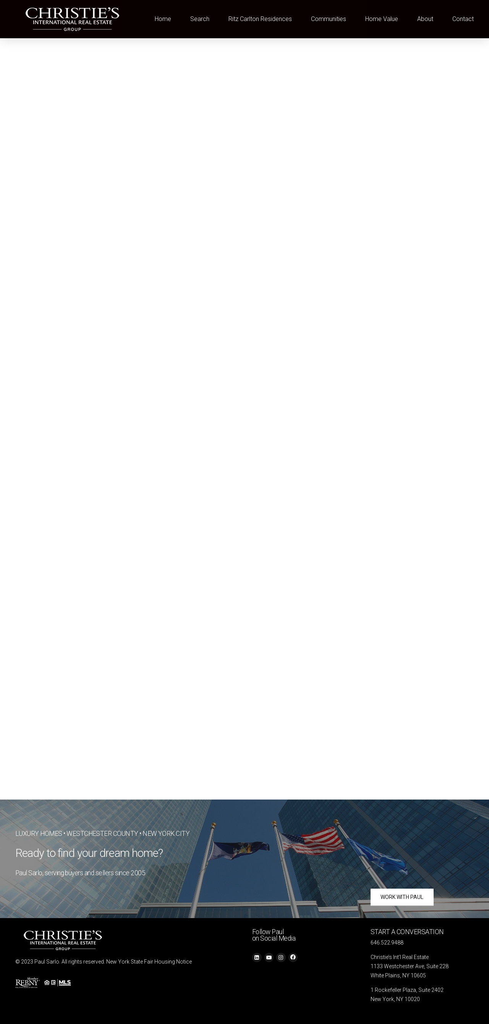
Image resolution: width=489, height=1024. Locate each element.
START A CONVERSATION (407, 932)
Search (199, 19)
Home (163, 19)
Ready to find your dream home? (89, 853)
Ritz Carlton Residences (260, 19)
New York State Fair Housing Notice (149, 962)
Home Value (381, 19)
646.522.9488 (387, 942)
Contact (463, 19)
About (425, 19)
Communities (328, 19)
